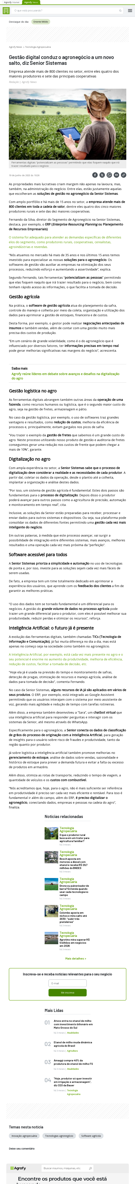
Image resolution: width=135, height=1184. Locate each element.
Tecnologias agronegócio (59, 1134)
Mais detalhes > (75, 958)
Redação (14, 82)
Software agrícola (91, 1134)
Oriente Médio (40, 21)
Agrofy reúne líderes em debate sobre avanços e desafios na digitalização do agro (65, 376)
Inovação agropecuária (24, 1134)
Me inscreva (67, 991)
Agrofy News (15, 47)
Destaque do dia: (19, 21)
